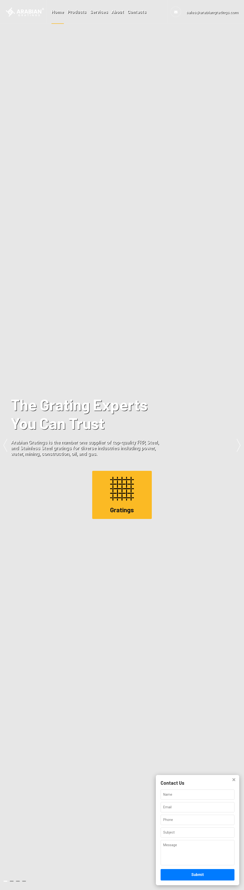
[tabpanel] (122, 445)
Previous (5, 445)
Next (238, 445)
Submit (197, 874)
